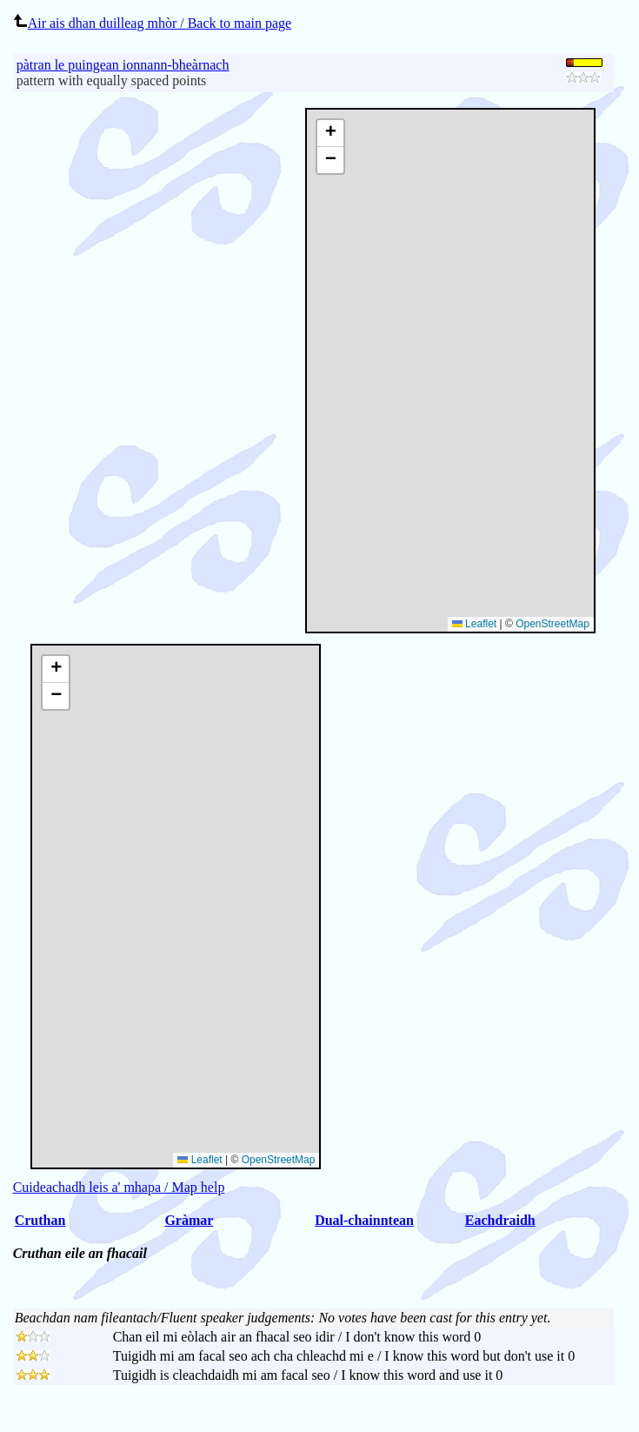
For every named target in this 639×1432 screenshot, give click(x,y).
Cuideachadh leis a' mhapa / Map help (119, 1187)
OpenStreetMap (552, 624)
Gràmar (188, 1220)
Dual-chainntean (364, 1220)
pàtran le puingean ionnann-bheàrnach (123, 64)
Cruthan (40, 1220)
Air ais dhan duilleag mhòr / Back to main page (152, 23)
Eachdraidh (500, 1220)
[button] (330, 133)
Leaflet (474, 624)
